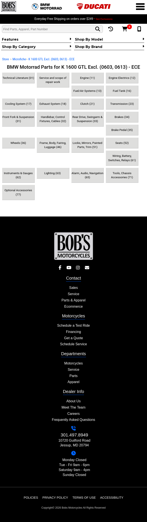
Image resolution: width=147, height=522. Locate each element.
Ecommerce (73, 306)
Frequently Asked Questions (73, 420)
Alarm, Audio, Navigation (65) (87, 175)
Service (73, 294)
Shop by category (36, 47)
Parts (73, 376)
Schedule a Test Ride (73, 325)
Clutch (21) (87, 103)
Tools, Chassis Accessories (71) (122, 175)
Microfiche (19, 59)
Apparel (73, 382)
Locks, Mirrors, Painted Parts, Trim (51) (87, 145)
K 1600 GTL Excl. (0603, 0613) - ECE (51, 59)
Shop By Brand (109, 47)
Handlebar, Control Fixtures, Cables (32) (53, 119)
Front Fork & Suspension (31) (18, 119)
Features (36, 39)
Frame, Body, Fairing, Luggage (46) (53, 145)
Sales (73, 288)
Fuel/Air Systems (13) (87, 90)
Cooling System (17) (18, 103)
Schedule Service (73, 344)
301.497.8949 (74, 434)
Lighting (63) (52, 173)
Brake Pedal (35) (122, 130)
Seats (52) (122, 143)
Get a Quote (73, 338)
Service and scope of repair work (52, 80)
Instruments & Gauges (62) (18, 175)
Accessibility (111, 497)
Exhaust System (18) (52, 103)
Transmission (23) (122, 103)
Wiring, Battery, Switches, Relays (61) (122, 158)
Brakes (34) (122, 117)
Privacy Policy (55, 497)
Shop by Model (109, 39)
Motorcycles (73, 363)
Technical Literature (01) (18, 78)
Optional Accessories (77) (18, 192)
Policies (31, 497)
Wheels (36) (18, 143)
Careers (73, 413)
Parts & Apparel (73, 300)
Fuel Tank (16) (122, 90)
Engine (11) (87, 78)
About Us (73, 401)
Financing (73, 332)
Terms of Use (84, 497)
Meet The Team (73, 407)
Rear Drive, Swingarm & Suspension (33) (87, 119)
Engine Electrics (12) (122, 78)
